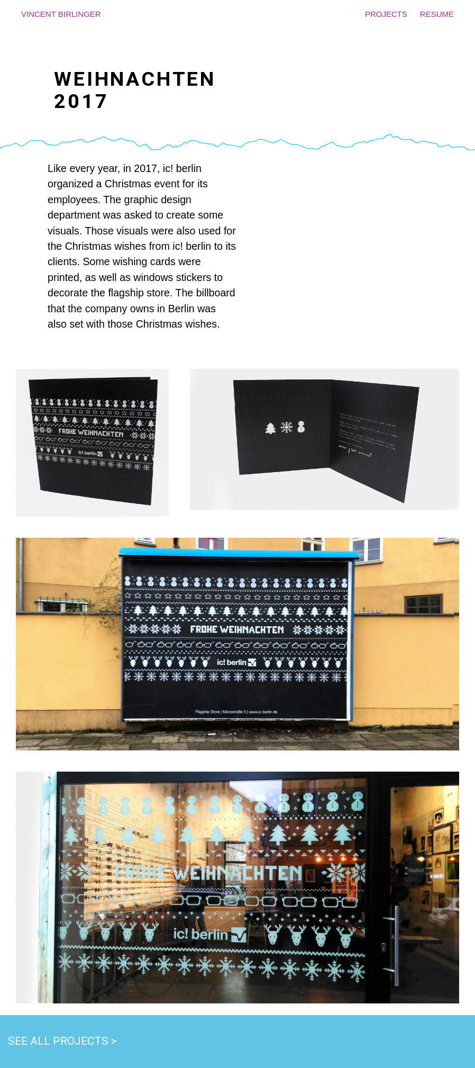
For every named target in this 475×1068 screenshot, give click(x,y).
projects (386, 13)
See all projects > (62, 1041)
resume (437, 13)
